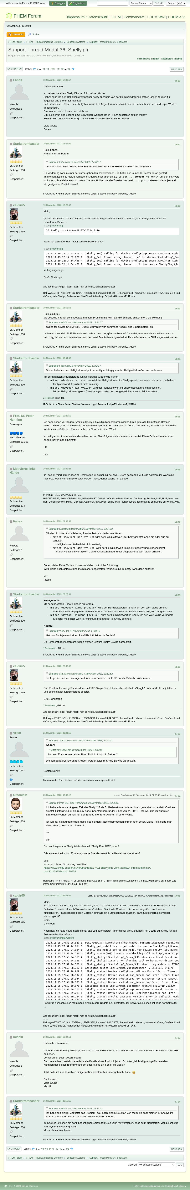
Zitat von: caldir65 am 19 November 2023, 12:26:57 (76, 322)
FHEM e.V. (177, 17)
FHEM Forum (27, 15)
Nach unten (15, 69)
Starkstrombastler (26, 143)
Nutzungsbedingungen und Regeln (156, 1186)
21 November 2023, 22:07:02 (57, 666)
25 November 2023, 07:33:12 (57, 795)
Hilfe (136, 1186)
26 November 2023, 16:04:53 (57, 1037)
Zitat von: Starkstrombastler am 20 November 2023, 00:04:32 (81, 529)
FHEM (115, 17)
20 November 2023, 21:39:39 (57, 521)
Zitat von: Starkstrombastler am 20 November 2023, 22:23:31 (81, 740)
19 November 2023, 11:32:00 (57, 143)
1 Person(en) (49, 648)
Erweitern (69, 938)
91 (68, 68)
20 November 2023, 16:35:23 (57, 469)
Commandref (134, 17)
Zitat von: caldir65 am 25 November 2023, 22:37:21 (76, 1108)
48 (58, 68)
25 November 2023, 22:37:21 (57, 895)
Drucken (176, 69)
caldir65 (19, 205)
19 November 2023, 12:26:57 (57, 205)
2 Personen (48, 398)
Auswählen (56, 225)
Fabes (17, 80)
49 (62, 68)
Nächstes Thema (171, 58)
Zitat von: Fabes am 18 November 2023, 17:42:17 (75, 162)
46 (47, 68)
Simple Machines (30, 1186)
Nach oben (14, 1149)
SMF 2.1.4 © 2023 (12, 1186)
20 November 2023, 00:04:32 (57, 358)
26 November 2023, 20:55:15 (57, 1101)
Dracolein (20, 795)
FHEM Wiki (156, 17)
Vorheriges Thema (148, 58)
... (40, 68)
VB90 (17, 733)
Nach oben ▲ (179, 1186)
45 (43, 68)
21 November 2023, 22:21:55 (57, 733)
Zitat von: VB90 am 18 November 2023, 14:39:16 (74, 631)
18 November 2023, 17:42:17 (57, 80)
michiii (18, 1037)
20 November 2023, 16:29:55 (57, 416)
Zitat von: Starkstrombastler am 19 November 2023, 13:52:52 (81, 673)
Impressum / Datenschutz (87, 17)
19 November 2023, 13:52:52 (57, 308)
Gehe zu (132, 1164)
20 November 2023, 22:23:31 (57, 594)
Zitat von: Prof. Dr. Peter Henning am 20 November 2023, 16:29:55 (84, 803)
